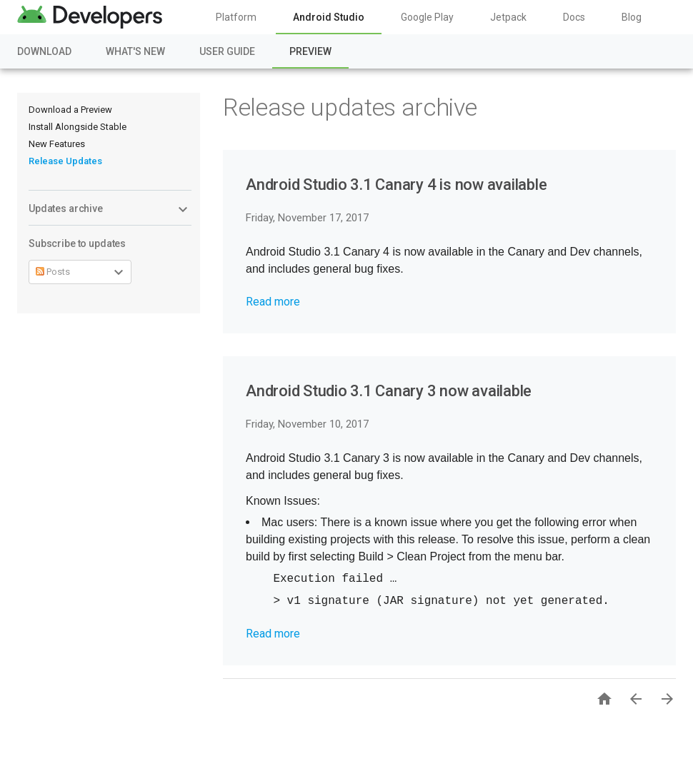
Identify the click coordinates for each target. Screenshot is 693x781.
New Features (57, 143)
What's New (135, 51)
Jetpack (508, 17)
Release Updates (65, 161)
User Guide (227, 51)
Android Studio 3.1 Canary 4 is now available (396, 184)
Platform (236, 17)
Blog (632, 17)
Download (44, 51)
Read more (273, 301)
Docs (574, 17)
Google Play (427, 17)
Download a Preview (70, 109)
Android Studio (328, 17)
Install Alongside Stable (77, 126)
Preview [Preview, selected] (310, 51)
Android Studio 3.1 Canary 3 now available (389, 391)
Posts (53, 271)
